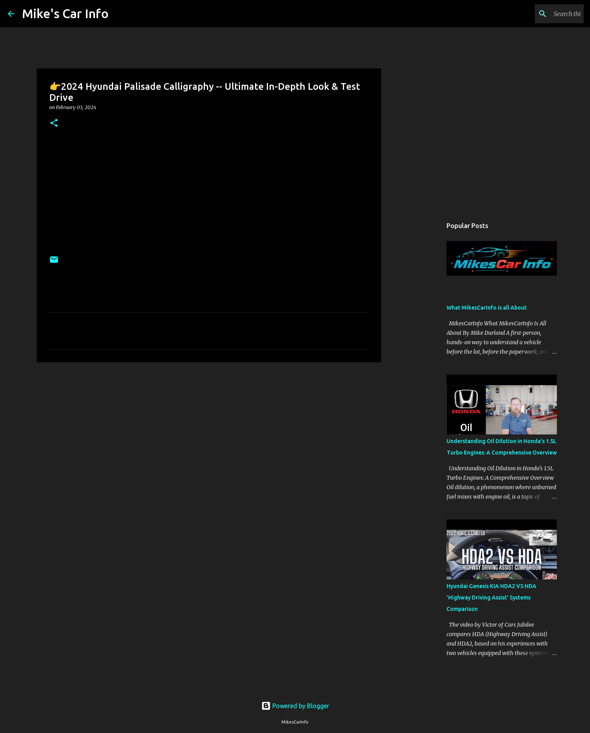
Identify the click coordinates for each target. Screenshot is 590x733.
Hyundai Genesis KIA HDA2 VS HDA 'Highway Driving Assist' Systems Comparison (491, 597)
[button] (54, 123)
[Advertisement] (209, 429)
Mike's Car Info (65, 13)
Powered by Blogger (295, 705)
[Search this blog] (542, 13)
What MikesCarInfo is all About (487, 307)
